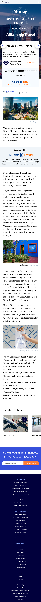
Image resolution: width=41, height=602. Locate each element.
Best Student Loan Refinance (20, 517)
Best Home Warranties (20, 538)
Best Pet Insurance (20, 567)
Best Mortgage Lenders (20, 485)
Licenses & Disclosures (20, 596)
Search (38, 2)
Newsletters (20, 547)
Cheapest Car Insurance (20, 529)
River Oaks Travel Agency (15, 300)
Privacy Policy (20, 585)
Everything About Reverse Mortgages (20, 494)
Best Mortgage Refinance (20, 491)
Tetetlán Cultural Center (21, 357)
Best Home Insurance (20, 532)
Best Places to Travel (20, 561)
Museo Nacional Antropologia (17, 363)
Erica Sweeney (10, 91)
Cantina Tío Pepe (11, 392)
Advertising (20, 599)
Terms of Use (20, 587)
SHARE (32, 62)
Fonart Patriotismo (27, 382)
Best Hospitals (20, 555)
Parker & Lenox (18, 395)
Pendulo (13, 382)
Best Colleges (20, 552)
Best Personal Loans (20, 523)
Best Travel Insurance (20, 564)
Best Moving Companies (20, 505)
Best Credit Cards (20, 497)
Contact (20, 579)
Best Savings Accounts (20, 502)
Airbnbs (24, 314)
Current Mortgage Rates (20, 482)
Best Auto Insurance (20, 526)
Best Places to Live (20, 558)
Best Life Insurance (20, 535)
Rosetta (11, 388)
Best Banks (20, 500)
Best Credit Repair (20, 520)
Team (20, 582)
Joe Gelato (29, 388)
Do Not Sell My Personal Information (20, 590)
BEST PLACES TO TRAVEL (20, 20)
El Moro (19, 388)
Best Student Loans (20, 514)
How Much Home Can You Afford (20, 488)
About (20, 576)
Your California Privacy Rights (20, 593)
